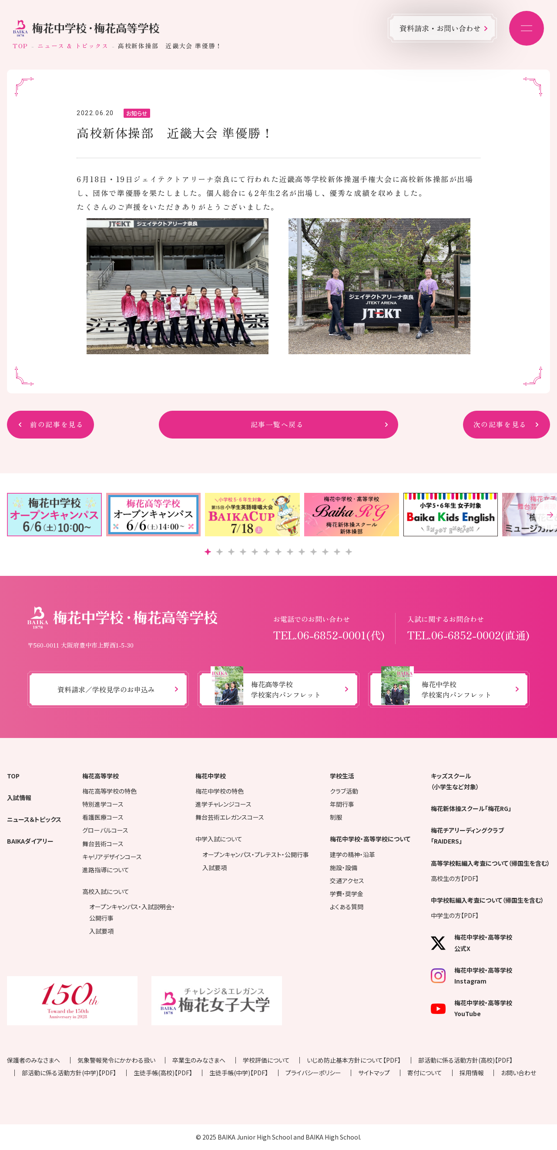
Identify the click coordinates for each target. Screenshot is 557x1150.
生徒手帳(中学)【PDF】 (238, 1072)
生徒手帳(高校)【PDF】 (163, 1072)
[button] (208, 551)
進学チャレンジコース (223, 804)
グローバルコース (105, 830)
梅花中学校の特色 (219, 791)
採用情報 (472, 1072)
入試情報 (19, 797)
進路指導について (105, 869)
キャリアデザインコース (112, 856)
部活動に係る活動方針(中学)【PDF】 (69, 1072)
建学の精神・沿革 (352, 854)
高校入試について (105, 891)
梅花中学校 (210, 775)
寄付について (424, 1072)
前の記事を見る (57, 424)
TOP (20, 45)
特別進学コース (103, 804)
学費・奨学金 (346, 893)
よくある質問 (346, 906)
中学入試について (218, 838)
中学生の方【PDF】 (455, 915)
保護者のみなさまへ (33, 1060)
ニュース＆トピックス (34, 819)
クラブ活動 (344, 791)
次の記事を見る (500, 424)
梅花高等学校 (100, 775)
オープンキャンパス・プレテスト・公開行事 (255, 854)
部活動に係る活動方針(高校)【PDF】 (465, 1060)
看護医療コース (103, 817)
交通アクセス (347, 880)
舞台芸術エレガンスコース (229, 817)
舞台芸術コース (103, 843)
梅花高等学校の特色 (109, 791)
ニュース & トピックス (72, 45)
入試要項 (101, 931)
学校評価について (266, 1060)
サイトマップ (374, 1072)
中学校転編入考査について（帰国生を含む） (487, 900)
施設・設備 (343, 867)
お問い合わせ (518, 1072)
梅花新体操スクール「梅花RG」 (471, 808)
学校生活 (342, 775)
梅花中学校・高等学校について (370, 838)
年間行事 (342, 804)
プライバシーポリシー (313, 1072)
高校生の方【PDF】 (455, 878)
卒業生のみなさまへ (198, 1060)
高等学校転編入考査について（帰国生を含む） (490, 863)
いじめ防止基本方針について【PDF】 (354, 1060)
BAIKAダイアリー (30, 841)
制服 (336, 817)
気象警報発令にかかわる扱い (116, 1060)
